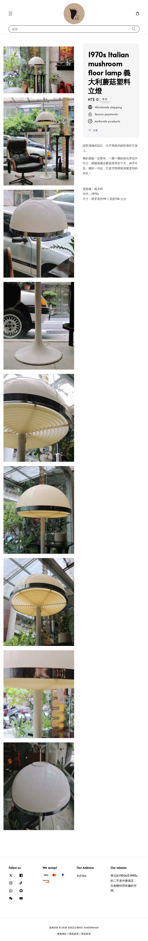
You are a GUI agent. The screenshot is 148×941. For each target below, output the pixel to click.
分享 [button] (93, 130)
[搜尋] (133, 29)
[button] (10, 13)
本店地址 (82, 875)
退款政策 (86, 933)
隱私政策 (74, 933)
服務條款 (62, 933)
